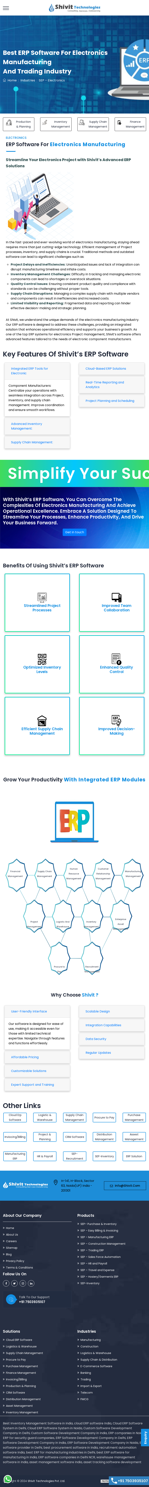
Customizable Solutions (28, 1071)
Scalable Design (98, 1011)
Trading (86, 1379)
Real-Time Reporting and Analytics (105, 384)
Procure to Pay (59, 969)
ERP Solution (134, 1156)
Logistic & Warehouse (45, 1117)
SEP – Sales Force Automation (101, 1257)
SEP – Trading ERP (92, 1250)
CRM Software (74, 1137)
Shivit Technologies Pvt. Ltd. (46, 1481)
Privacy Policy (15, 1261)
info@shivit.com (125, 1186)
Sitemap (11, 1248)
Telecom (87, 1393)
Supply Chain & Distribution (99, 1360)
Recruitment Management (92, 969)
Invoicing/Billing (16, 1379)
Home (10, 80)
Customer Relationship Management (103, 873)
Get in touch (74, 532)
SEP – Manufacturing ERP (97, 1237)
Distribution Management (104, 1136)
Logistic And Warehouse (62, 924)
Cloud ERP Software (19, 1340)
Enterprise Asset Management (120, 924)
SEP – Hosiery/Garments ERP (99, 1277)
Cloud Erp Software (15, 1117)
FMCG (84, 1399)
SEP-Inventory (104, 1156)
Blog (9, 1254)
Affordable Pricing (25, 1057)
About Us (12, 1235)
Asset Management (19, 1406)
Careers (11, 1241)
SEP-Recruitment (74, 1156)
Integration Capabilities (103, 1025)
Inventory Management (91, 924)
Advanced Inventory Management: (26, 426)
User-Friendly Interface (29, 1011)
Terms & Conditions (19, 1268)
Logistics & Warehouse (21, 1346)
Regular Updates (98, 1052)
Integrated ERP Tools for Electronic (29, 370)
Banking (86, 1373)
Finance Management (21, 1373)
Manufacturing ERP (15, 1156)
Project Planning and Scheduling (110, 401)
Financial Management (15, 874)
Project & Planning (45, 1136)
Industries (27, 80)
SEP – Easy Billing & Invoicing (99, 1230)
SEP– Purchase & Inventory (99, 1224)
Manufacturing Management (133, 874)
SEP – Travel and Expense (97, 1270)
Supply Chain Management (44, 874)
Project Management (34, 924)
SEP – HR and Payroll (94, 1263)
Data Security (96, 1039)
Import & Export (91, 1386)
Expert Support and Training (32, 1084)
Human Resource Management (73, 873)
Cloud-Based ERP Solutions (106, 368)
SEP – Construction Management (103, 1244)
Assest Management (134, 1136)
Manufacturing (91, 1340)
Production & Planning (21, 1386)
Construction (89, 1346)
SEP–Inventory (90, 1283)
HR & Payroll (45, 1156)
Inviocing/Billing (15, 1137)
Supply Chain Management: (32, 442)
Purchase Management (134, 1117)
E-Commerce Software (96, 1366)
